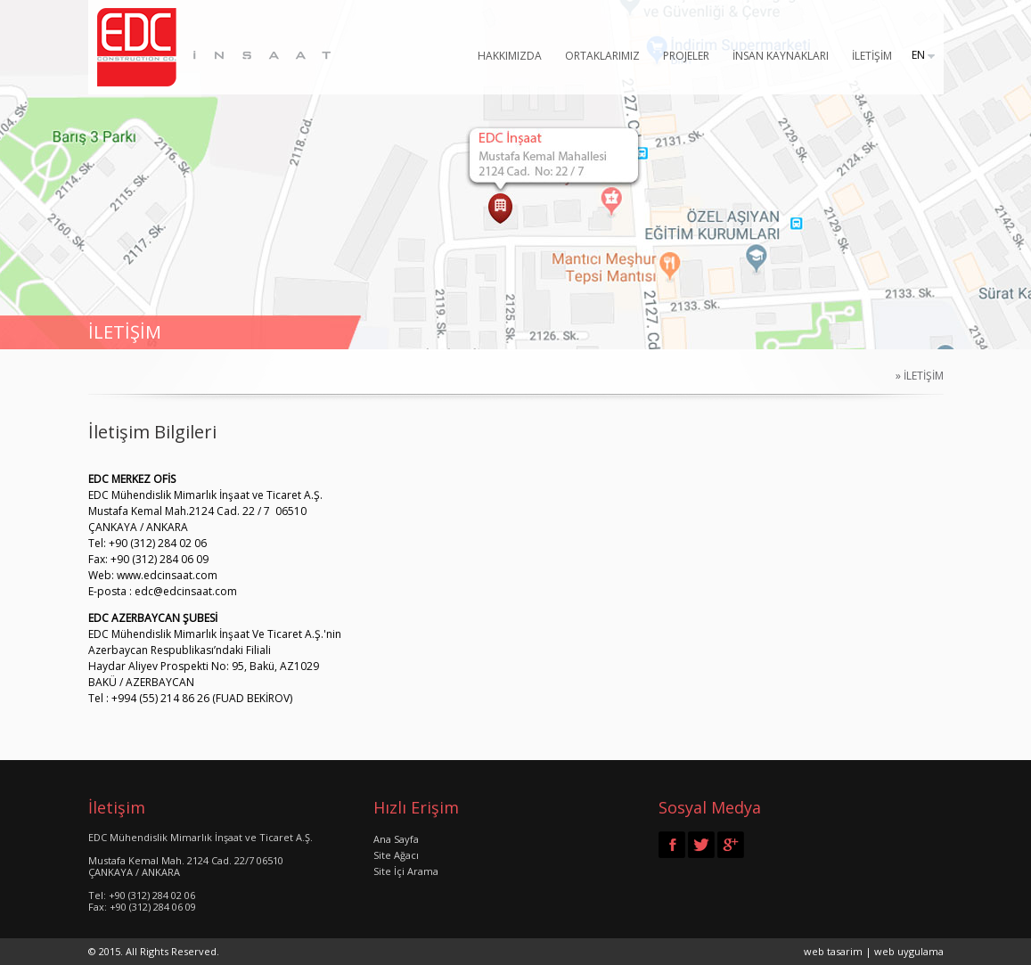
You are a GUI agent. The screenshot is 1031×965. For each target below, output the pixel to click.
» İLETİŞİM (914, 375)
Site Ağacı (396, 855)
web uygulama (909, 951)
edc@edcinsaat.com (186, 591)
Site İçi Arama (405, 871)
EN (918, 54)
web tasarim (833, 951)
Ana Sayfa (396, 839)
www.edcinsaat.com (167, 575)
